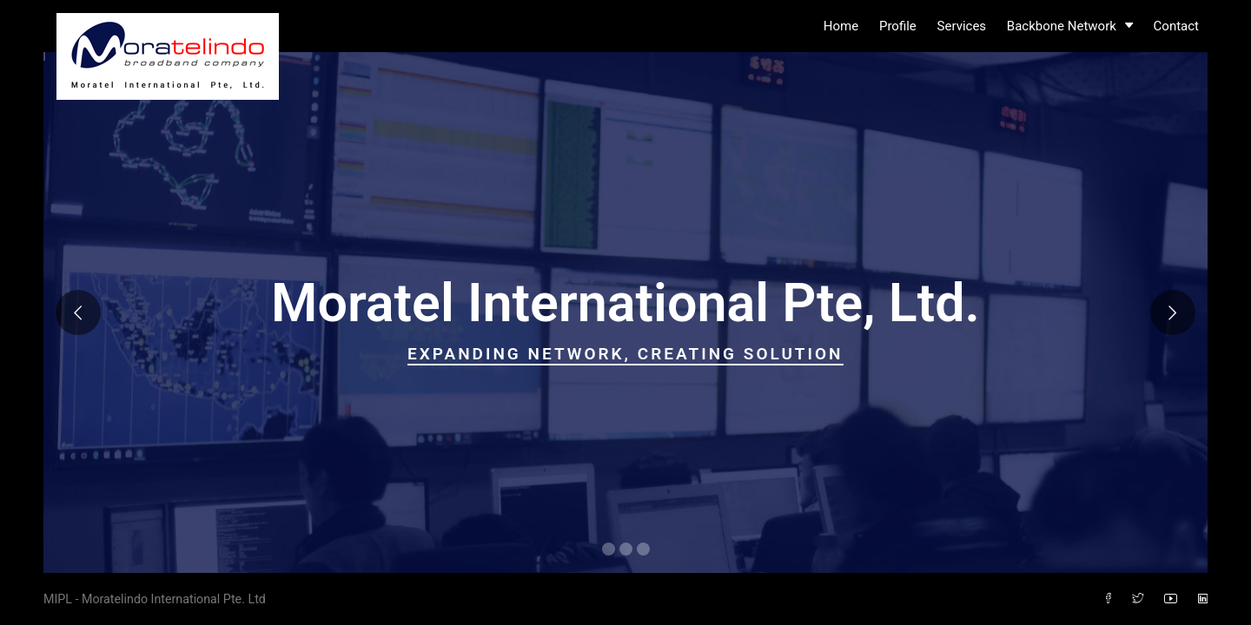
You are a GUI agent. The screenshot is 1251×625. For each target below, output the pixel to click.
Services (962, 26)
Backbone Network (1070, 26)
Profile (898, 26)
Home (841, 26)
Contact (1176, 26)
